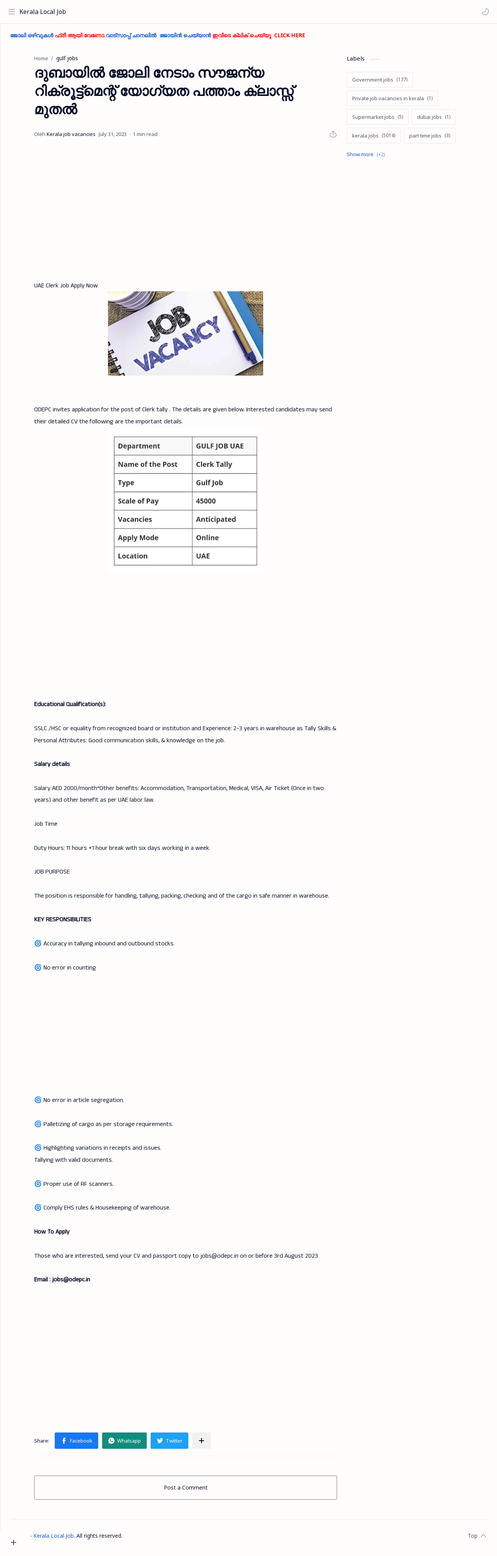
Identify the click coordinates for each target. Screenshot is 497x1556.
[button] (483, 11)
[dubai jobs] (448, 121)
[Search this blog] (161, 11)
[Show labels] (381, 158)
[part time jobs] (444, 139)
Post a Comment (200, 1491)
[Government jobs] (394, 83)
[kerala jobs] (388, 139)
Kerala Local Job (44, 11)
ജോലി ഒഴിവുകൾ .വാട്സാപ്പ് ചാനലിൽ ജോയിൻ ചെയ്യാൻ (186, 39)
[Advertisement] (200, 213)
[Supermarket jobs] (392, 121)
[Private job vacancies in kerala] (406, 102)
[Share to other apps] (216, 1444)
